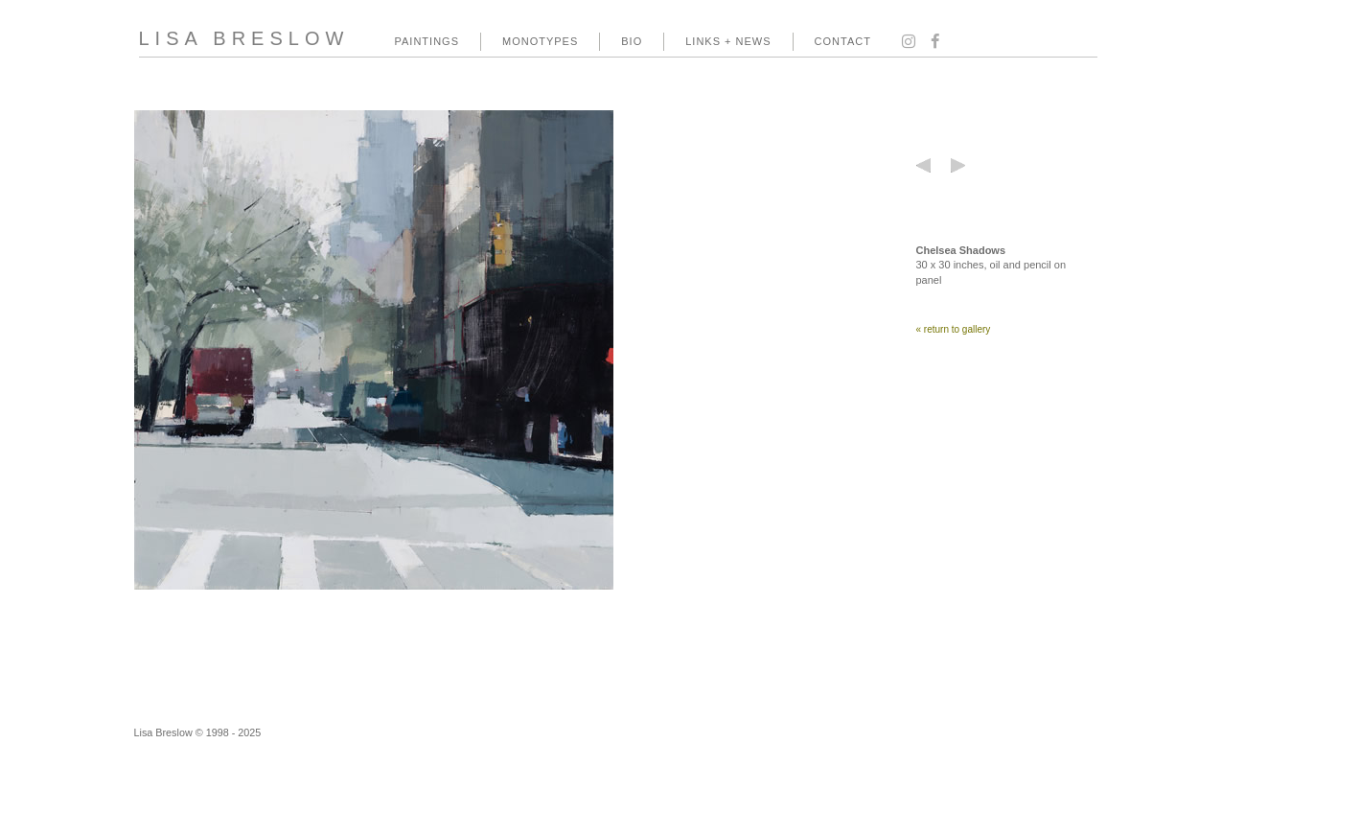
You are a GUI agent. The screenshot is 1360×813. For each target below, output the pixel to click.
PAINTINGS (427, 41)
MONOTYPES (540, 41)
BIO (631, 41)
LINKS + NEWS (728, 41)
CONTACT (843, 41)
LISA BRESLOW (244, 38)
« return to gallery (953, 329)
